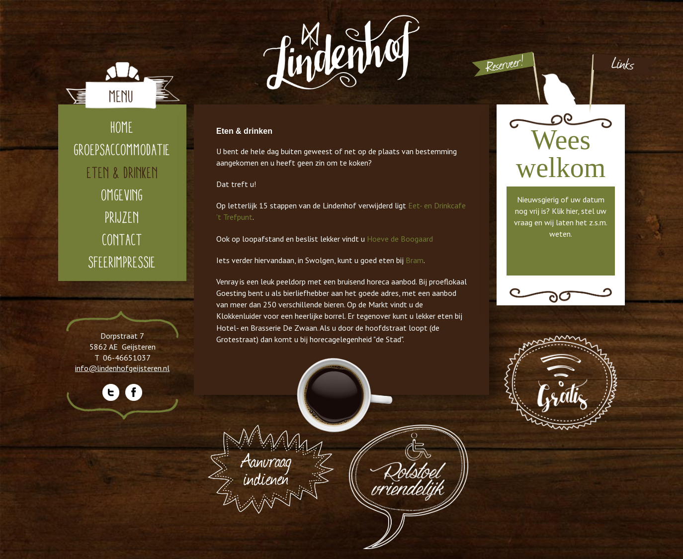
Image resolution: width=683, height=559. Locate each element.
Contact (122, 239)
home (122, 127)
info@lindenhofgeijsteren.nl (122, 368)
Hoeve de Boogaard (400, 239)
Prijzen (122, 217)
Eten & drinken (122, 172)
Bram (415, 260)
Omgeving (122, 194)
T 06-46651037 (122, 358)
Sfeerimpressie (122, 262)
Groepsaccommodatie (122, 149)
